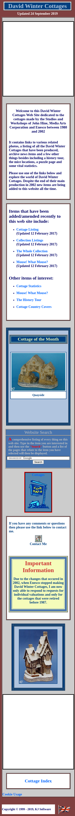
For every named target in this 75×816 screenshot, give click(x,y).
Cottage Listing (27, 229)
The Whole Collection (32, 251)
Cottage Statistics (28, 286)
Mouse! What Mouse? (32, 262)
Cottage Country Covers (33, 307)
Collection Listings (29, 240)
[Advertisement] (36, 59)
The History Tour (28, 300)
